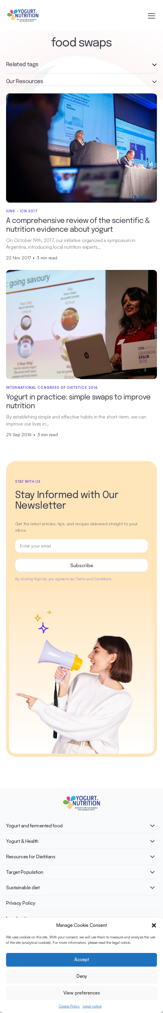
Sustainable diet (22, 887)
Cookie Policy (69, 1006)
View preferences (81, 993)
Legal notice (92, 1006)
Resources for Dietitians (30, 856)
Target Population (24, 872)
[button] (154, 925)
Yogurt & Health (22, 841)
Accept (81, 959)
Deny (81, 976)
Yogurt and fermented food (34, 826)
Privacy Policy (20, 903)
